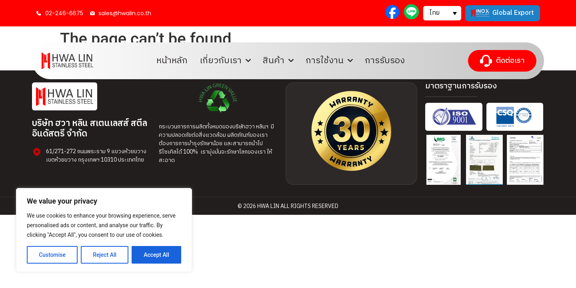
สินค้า (278, 60)
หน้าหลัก (172, 60)
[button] (442, 13)
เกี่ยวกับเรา (225, 60)
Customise (52, 255)
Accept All (156, 255)
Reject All (104, 255)
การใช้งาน (329, 60)
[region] (104, 230)
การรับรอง (385, 60)
